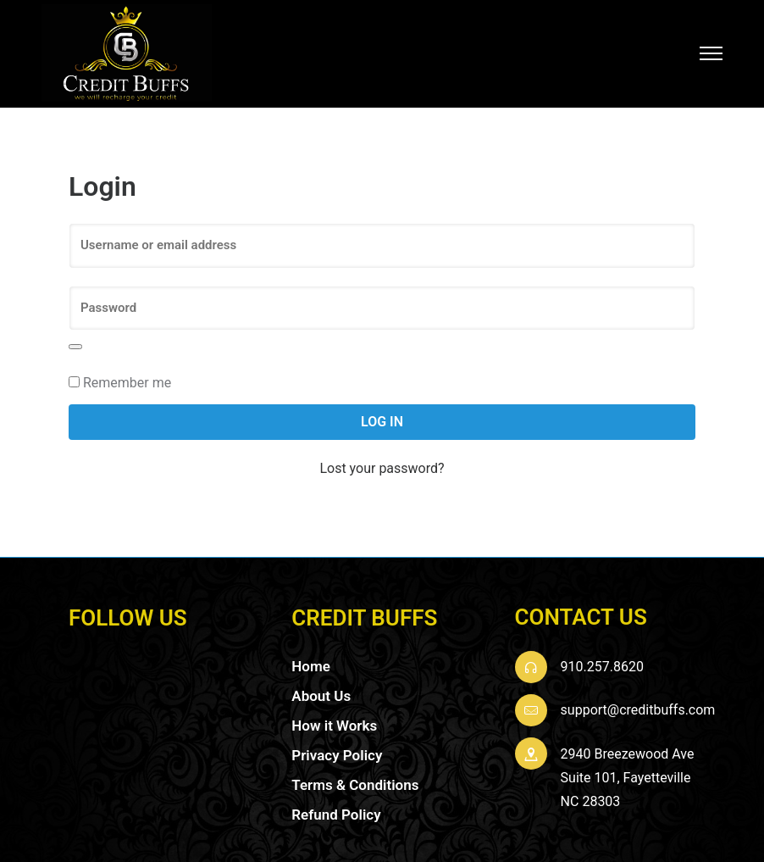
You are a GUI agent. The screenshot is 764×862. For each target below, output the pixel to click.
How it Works (334, 717)
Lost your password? (381, 461)
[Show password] (75, 339)
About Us (321, 688)
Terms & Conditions (354, 777)
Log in (382, 414)
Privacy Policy (336, 747)
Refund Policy (335, 806)
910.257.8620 (602, 659)
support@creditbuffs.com (638, 702)
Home (310, 658)
